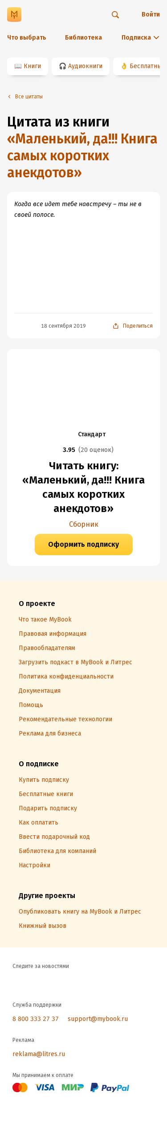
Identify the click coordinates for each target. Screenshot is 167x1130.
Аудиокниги (85, 66)
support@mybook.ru (98, 1019)
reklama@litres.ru (38, 1054)
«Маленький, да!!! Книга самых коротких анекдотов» (82, 156)
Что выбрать (26, 37)
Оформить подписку (83, 544)
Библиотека (83, 37)
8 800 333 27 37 (35, 1019)
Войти (151, 14)
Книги (32, 66)
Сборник (83, 524)
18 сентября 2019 (63, 326)
